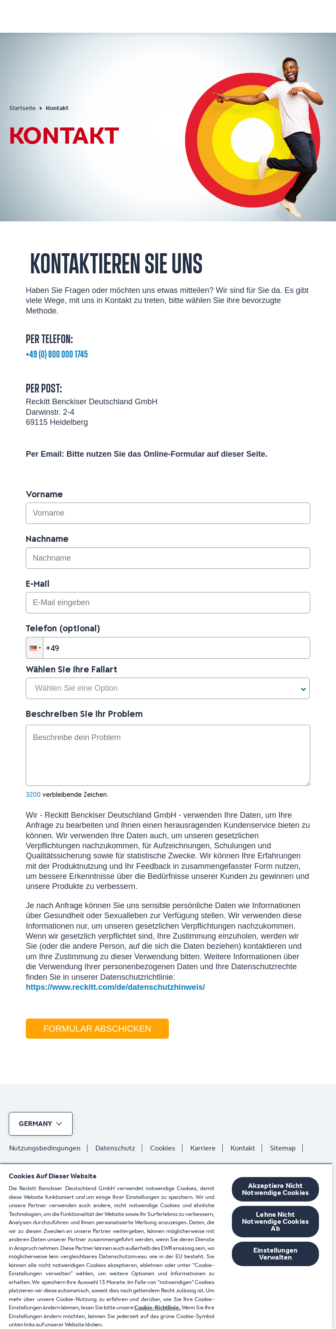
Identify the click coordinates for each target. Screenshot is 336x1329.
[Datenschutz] (119, 1148)
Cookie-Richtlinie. (157, 1307)
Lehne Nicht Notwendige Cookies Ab (275, 1221)
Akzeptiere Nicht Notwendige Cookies (275, 1189)
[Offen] (321, 15)
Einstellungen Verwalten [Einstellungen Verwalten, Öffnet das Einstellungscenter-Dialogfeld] (275, 1253)
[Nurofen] (39, 13)
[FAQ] (280, 15)
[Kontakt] (246, 1148)
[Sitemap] (286, 1148)
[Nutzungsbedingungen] (48, 1148)
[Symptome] (127, 15)
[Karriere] (206, 1148)
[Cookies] (166, 1148)
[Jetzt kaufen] (238, 15)
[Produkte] (184, 15)
